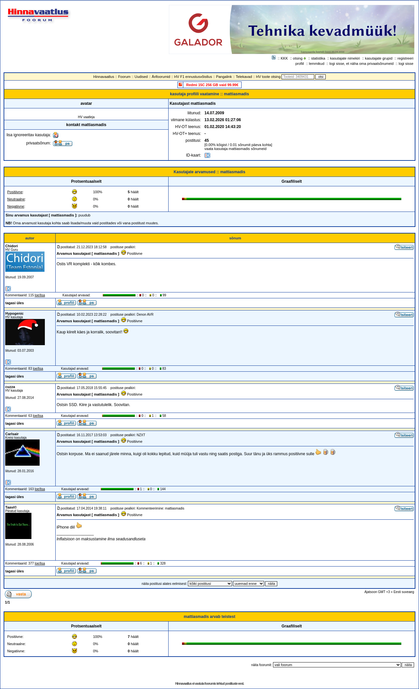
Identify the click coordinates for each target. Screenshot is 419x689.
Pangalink (224, 77)
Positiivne (15, 192)
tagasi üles (14, 303)
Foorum (124, 77)
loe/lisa (40, 295)
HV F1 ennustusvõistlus (193, 77)
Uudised (141, 77)
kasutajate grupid (378, 58)
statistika (318, 58)
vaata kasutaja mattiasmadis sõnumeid (236, 149)
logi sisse (406, 63)
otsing (297, 58)
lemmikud (316, 63)
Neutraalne (16, 199)
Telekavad (244, 77)
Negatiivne (15, 206)
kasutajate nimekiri (345, 58)
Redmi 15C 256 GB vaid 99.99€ (212, 85)
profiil (299, 63)
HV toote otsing (268, 77)
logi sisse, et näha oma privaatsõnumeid (361, 63)
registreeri (405, 58)
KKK (284, 58)
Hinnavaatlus (103, 77)
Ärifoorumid (161, 77)
